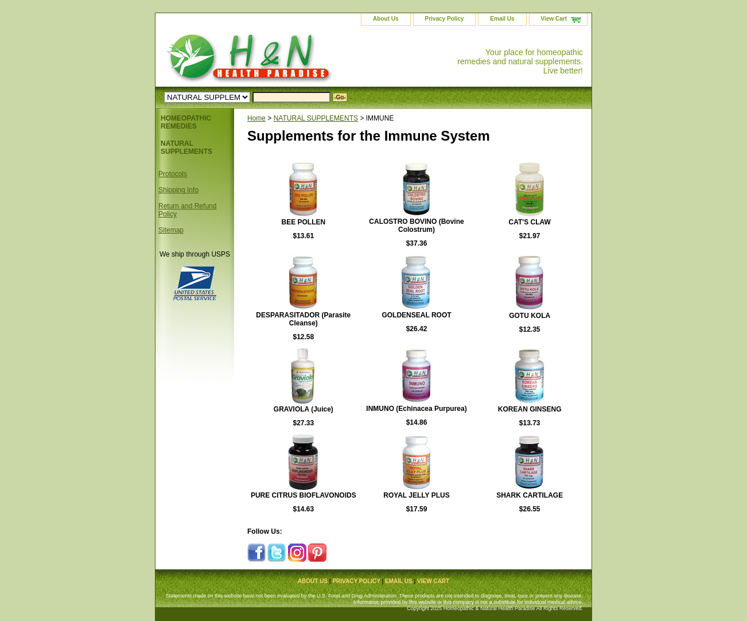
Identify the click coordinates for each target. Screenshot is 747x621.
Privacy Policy (444, 18)
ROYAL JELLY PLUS (416, 495)
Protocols (172, 174)
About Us (385, 18)
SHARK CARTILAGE (529, 495)
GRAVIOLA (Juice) (303, 409)
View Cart (554, 18)
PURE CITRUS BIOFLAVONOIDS (303, 495)
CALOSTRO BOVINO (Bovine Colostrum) (416, 226)
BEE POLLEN (303, 222)
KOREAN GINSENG (530, 409)
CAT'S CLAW (530, 222)
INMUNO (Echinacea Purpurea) (416, 409)
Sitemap (171, 230)
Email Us (502, 18)
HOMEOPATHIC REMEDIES (186, 122)
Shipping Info (178, 190)
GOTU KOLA (529, 316)
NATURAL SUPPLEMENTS (316, 118)
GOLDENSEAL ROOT (416, 315)
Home (256, 118)
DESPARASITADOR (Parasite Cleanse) (303, 319)
